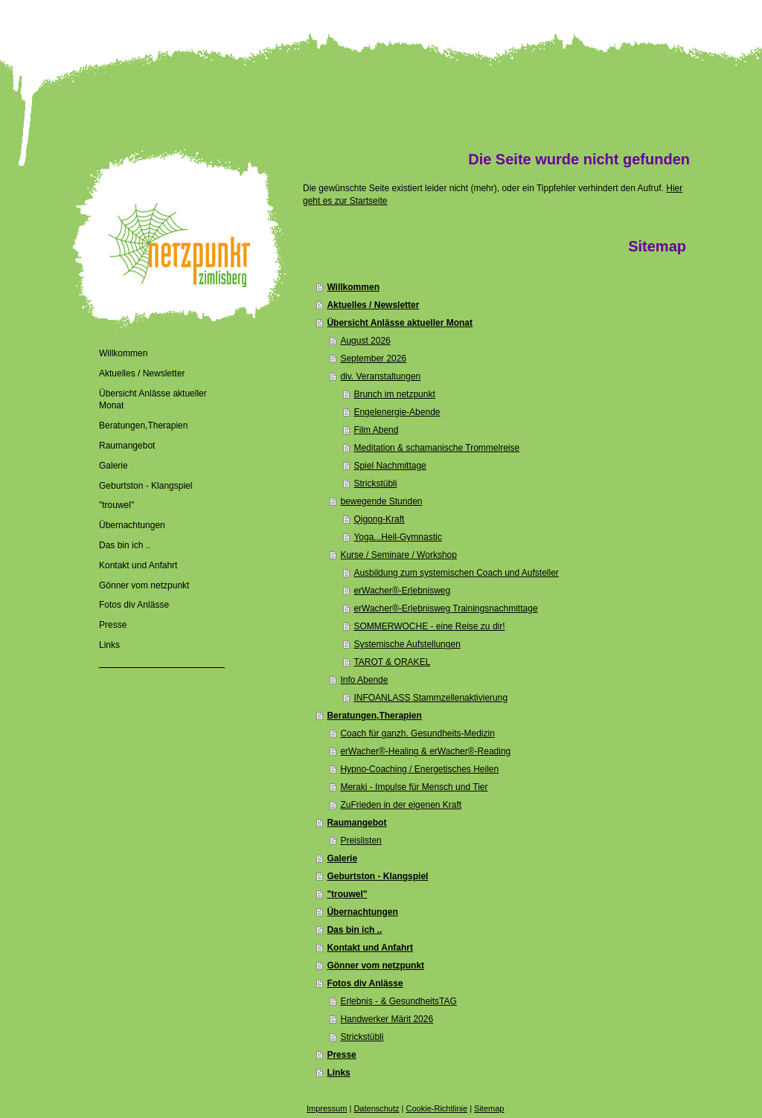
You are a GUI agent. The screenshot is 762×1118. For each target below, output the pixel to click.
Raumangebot (356, 822)
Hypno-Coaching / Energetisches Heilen (419, 769)
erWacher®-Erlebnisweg (401, 590)
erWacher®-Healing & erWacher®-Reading (425, 751)
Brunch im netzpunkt (394, 394)
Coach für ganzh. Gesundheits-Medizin (417, 733)
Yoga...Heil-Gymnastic (397, 537)
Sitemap (489, 1108)
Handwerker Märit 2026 (386, 1019)
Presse (341, 1055)
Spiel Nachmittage (389, 465)
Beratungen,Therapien (374, 715)
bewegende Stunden (381, 501)
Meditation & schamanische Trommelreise (436, 448)
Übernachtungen (362, 912)
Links (338, 1072)
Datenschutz (376, 1108)
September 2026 (373, 358)
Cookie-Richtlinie (437, 1108)
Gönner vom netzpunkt (375, 965)
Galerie (342, 858)
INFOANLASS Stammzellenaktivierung (430, 698)
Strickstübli (375, 483)
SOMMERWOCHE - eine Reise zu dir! (429, 626)
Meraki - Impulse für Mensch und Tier (413, 787)
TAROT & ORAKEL (391, 662)
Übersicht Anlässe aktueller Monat (400, 323)
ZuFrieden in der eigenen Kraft (400, 805)
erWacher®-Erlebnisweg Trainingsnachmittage (445, 608)
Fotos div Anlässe (365, 983)
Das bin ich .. (354, 930)
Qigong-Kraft (378, 519)
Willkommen (353, 287)
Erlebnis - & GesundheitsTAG (398, 1001)
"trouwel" (347, 894)
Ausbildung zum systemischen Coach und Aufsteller (455, 573)
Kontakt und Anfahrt (370, 947)
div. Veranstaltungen (380, 376)
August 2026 (365, 340)
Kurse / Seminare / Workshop (398, 555)
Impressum (327, 1108)
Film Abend (375, 430)
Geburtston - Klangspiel (377, 876)
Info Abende (364, 680)
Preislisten (360, 840)
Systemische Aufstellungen (406, 644)
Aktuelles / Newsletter (373, 305)
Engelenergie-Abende (396, 412)
